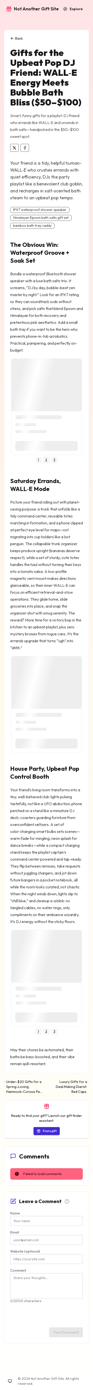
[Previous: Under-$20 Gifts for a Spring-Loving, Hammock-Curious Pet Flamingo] (23, 1086)
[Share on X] (14, 148)
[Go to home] (32, 8)
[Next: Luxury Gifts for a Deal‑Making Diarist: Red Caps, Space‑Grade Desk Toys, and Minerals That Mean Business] (69, 1086)
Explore (73, 9)
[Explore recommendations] (73, 9)
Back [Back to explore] (16, 38)
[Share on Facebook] (25, 148)
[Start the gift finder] (46, 1131)
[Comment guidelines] (66, 1201)
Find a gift (47, 1131)
